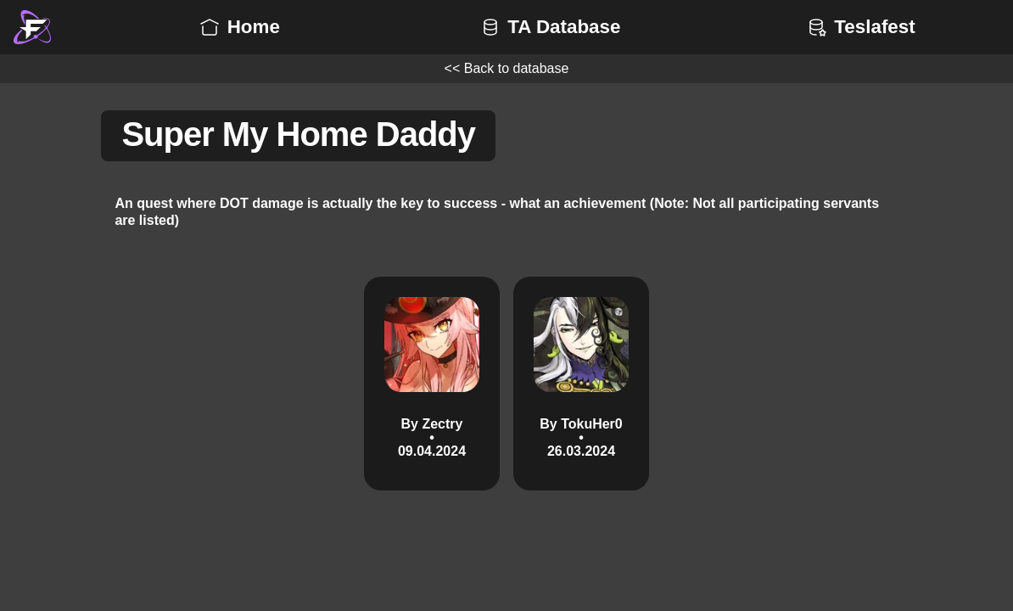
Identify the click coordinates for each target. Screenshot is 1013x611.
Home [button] (238, 27)
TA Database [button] (548, 27)
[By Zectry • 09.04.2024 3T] (432, 383)
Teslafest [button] (859, 27)
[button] (32, 27)
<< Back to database (507, 68)
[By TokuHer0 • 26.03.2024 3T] (581, 383)
